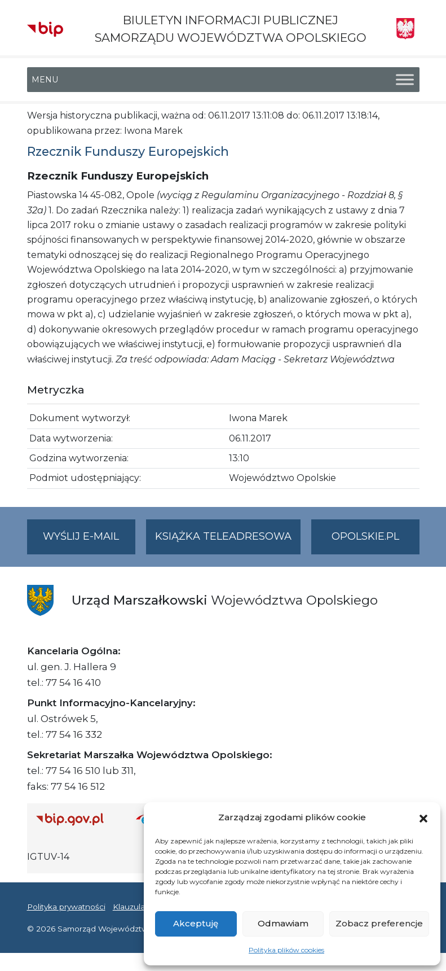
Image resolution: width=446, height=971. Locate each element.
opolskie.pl (365, 536)
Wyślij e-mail (89, 541)
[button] (423, 817)
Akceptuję (195, 923)
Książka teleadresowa (223, 536)
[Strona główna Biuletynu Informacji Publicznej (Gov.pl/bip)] (77, 818)
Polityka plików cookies (286, 950)
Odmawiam (283, 923)
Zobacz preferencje (379, 923)
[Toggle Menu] (405, 80)
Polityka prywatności (66, 906)
